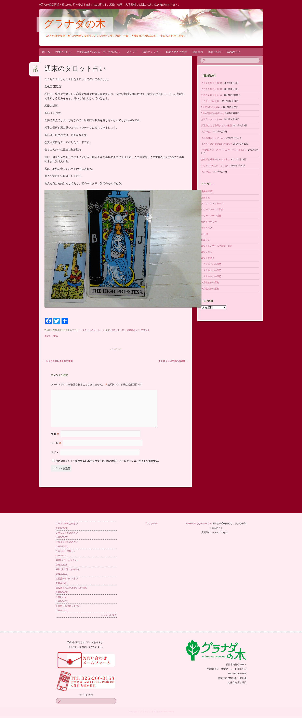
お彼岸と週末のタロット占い (215, 159)
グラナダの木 (75, 24)
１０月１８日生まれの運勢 (58, 361)
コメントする (51, 336)
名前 (55, 433)
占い (123, 330)
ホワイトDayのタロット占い (215, 165)
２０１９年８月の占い (212, 89)
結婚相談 (131, 330)
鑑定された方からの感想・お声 (216, 246)
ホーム (46, 51)
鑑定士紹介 (215, 51)
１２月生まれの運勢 (211, 276)
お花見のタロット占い (212, 119)
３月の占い (206, 171)
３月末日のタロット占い (213, 137)
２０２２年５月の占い (212, 83)
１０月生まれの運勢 (211, 264)
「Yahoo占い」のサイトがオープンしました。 (224, 150)
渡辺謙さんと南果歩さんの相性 (216, 125)
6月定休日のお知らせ (211, 107)
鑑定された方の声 (176, 51)
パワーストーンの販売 (212, 209)
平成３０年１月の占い (212, 95)
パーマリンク (143, 330)
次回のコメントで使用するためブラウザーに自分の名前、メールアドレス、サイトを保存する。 (108, 461)
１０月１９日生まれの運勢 (173, 361)
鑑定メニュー (207, 252)
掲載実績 (198, 51)
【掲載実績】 (207, 191)
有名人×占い (207, 228)
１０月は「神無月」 (211, 101)
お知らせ (205, 197)
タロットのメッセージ (93, 330)
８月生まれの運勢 (210, 282)
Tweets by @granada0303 (199, 523)
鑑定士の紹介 (207, 258)
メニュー (132, 51)
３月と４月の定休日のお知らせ (216, 144)
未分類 (204, 234)
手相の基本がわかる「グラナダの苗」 (98, 51)
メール (56, 443)
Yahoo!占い (233, 51)
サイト (54, 452)
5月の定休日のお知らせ (213, 113)
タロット (115, 330)
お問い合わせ (63, 51)
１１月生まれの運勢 (211, 270)
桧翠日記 (205, 240)
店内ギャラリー (151, 51)
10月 (35, 68)
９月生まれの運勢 (210, 288)
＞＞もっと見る (109, 615)
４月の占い (206, 131)
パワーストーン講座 (211, 215)
